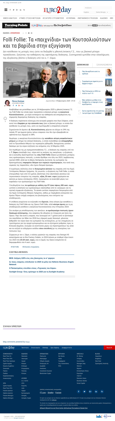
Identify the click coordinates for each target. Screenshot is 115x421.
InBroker (54, 400)
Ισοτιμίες (24, 395)
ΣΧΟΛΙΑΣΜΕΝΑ (104, 65)
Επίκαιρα (24, 366)
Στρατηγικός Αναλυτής (101, 363)
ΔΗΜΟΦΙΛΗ (83, 65)
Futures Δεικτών (8, 390)
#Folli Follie (15, 247)
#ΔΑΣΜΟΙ (104, 18)
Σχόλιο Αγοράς (7, 363)
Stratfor (51, 393)
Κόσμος (23, 363)
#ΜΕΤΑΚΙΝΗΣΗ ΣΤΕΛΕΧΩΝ (88, 18)
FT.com (43, 393)
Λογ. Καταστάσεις (63, 363)
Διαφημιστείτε (67, 348)
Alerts (60, 358)
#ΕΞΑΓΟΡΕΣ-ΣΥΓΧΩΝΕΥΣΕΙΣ (53, 18)
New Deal (98, 361)
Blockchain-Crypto (45, 373)
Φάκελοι (79, 366)
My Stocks (61, 356)
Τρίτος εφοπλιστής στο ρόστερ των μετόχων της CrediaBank (93, 112)
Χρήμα (23, 390)
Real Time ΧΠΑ (7, 358)
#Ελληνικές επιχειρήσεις (30, 247)
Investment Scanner (46, 371)
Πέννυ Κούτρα (18, 101)
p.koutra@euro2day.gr (18, 103)
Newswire (24, 356)
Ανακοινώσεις (7, 378)
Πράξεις (5, 373)
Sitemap (45, 348)
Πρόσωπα (43, 356)
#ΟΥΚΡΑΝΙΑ (70, 18)
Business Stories (82, 381)
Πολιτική (23, 371)
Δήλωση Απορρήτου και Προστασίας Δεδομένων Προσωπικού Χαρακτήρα (63, 408)
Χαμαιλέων (98, 356)
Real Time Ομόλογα (9, 361)
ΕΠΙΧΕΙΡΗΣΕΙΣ (15, 33)
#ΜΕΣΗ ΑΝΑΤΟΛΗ (10, 18)
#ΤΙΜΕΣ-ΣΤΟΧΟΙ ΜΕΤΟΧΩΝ (29, 18)
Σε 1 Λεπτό (24, 381)
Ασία (22, 388)
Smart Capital (81, 383)
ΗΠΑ (22, 383)
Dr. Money (80, 356)
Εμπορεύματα (25, 393)
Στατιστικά (6, 368)
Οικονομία (24, 358)
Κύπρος (23, 373)
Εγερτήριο (80, 373)
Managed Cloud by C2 (19, 418)
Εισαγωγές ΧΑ (44, 363)
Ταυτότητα (25, 348)
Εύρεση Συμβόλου (8, 366)
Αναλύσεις (43, 368)
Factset (58, 393)
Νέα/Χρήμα (43, 358)
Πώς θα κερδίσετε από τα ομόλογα (91, 72)
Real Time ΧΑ (7, 356)
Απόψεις (79, 358)
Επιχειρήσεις (25, 368)
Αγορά (23, 361)
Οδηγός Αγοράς (44, 361)
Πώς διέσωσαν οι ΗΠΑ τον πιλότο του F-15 (91, 92)
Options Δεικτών (8, 393)
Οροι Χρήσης (55, 348)
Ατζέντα (79, 376)
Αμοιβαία (42, 366)
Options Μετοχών (8, 398)
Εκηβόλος (98, 358)
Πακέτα (5, 371)
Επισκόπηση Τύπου (83, 371)
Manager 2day (81, 363)
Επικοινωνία (35, 348)
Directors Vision (81, 378)
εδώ (95, 25)
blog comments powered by (16, 342)
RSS (59, 366)
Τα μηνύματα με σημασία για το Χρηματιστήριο (92, 82)
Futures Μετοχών (8, 395)
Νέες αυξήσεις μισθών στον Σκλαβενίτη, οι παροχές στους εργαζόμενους (92, 102)
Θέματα (79, 368)
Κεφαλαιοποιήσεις (8, 376)
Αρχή (108, 348)
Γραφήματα (61, 361)
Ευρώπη (24, 386)
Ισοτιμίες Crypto (26, 398)
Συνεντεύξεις (80, 361)
